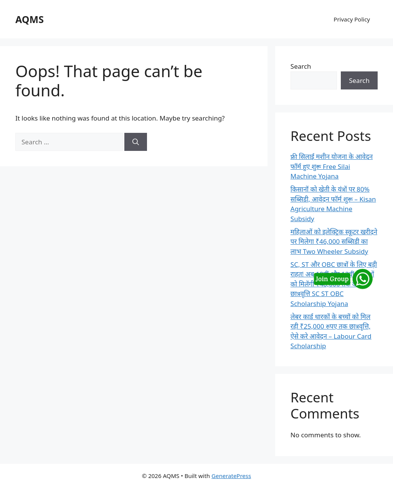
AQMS (29, 19)
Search (301, 66)
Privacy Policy (352, 19)
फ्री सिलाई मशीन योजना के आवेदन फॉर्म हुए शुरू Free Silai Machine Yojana (332, 166)
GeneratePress (231, 476)
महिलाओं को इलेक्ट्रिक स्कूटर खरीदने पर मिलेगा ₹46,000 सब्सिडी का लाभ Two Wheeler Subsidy (334, 241)
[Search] (135, 142)
